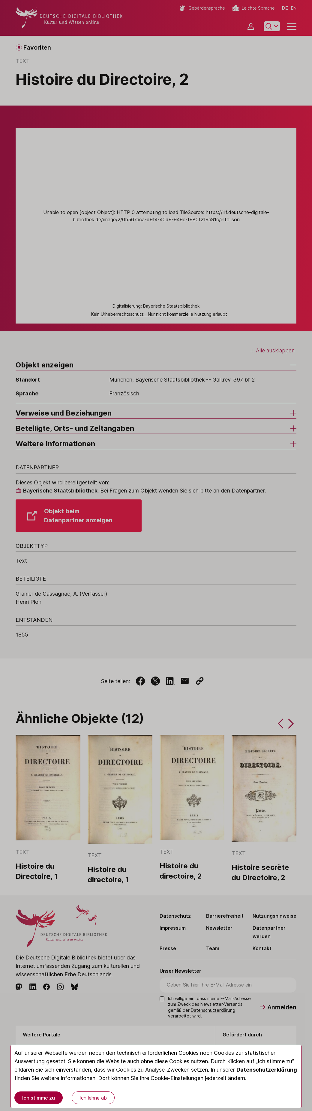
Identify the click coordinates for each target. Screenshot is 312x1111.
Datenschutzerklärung (266, 1069)
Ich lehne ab (93, 1098)
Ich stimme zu (38, 1098)
